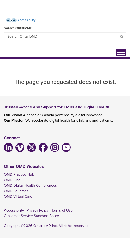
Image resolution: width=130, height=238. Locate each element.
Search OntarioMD (18, 28)
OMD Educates (16, 191)
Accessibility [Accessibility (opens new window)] (20, 20)
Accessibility (14, 210)
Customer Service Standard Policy (31, 216)
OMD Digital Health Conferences (30, 185)
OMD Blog (12, 180)
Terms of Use (62, 210)
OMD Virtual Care (18, 196)
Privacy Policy (38, 210)
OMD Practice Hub (19, 174)
